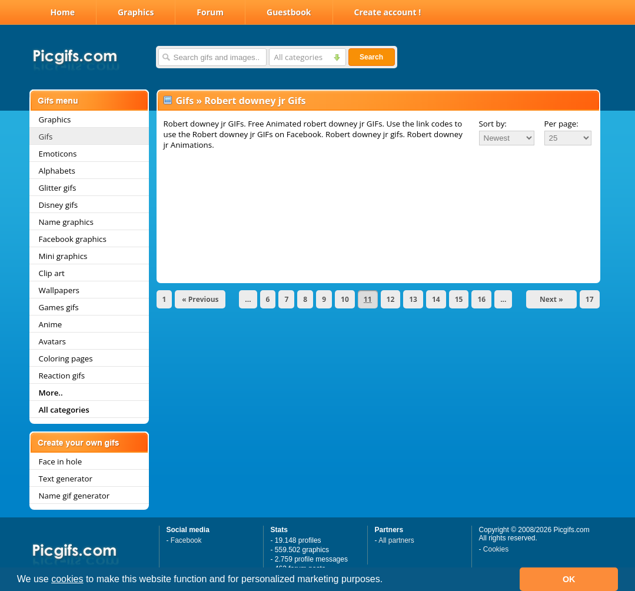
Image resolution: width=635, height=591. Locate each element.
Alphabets (57, 170)
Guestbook (289, 12)
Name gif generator (74, 495)
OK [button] (569, 579)
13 (413, 299)
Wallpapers (59, 290)
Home (63, 12)
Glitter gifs (58, 187)
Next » (551, 299)
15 (459, 299)
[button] (387, 580)
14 (436, 299)
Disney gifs (58, 205)
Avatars (52, 341)
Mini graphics (63, 256)
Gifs (46, 136)
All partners (396, 540)
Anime (50, 324)
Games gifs (59, 307)
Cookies (495, 549)
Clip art (52, 273)
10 (345, 299)
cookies (67, 579)
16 (481, 299)
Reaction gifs (62, 375)
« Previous (200, 299)
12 (391, 299)
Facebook (186, 540)
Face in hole (60, 461)
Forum (210, 12)
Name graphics (66, 222)
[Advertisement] (378, 183)
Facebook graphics (73, 239)
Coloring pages (66, 358)
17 (590, 299)
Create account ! (387, 12)
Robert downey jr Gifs (254, 100)
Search (371, 57)
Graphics (136, 12)
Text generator (65, 478)
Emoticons (58, 153)
